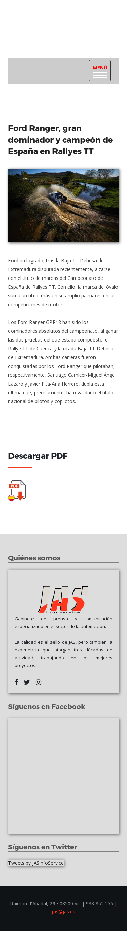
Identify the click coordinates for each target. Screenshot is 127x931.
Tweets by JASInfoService (36, 863)
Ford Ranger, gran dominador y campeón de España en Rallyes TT (60, 139)
